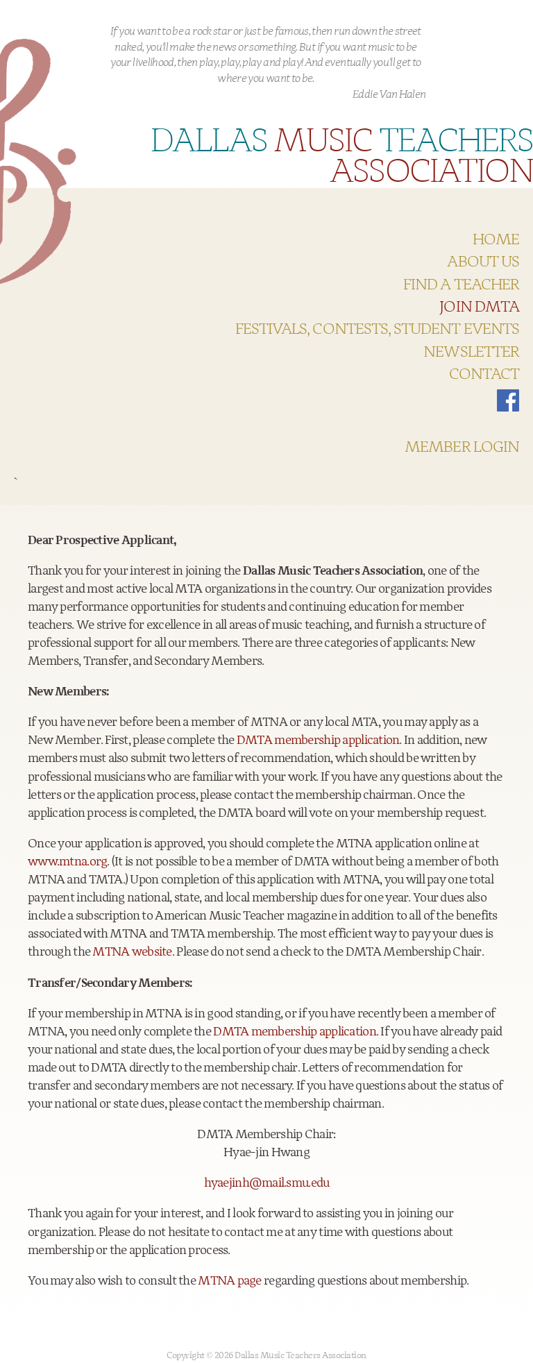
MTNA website (131, 952)
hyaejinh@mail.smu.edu (267, 1183)
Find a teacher (461, 285)
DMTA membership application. (319, 740)
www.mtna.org (67, 862)
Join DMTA (479, 307)
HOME (496, 240)
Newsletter (471, 352)
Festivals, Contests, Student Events (377, 329)
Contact (484, 374)
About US (483, 262)
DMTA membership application (294, 1032)
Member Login (462, 447)
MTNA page (230, 1281)
